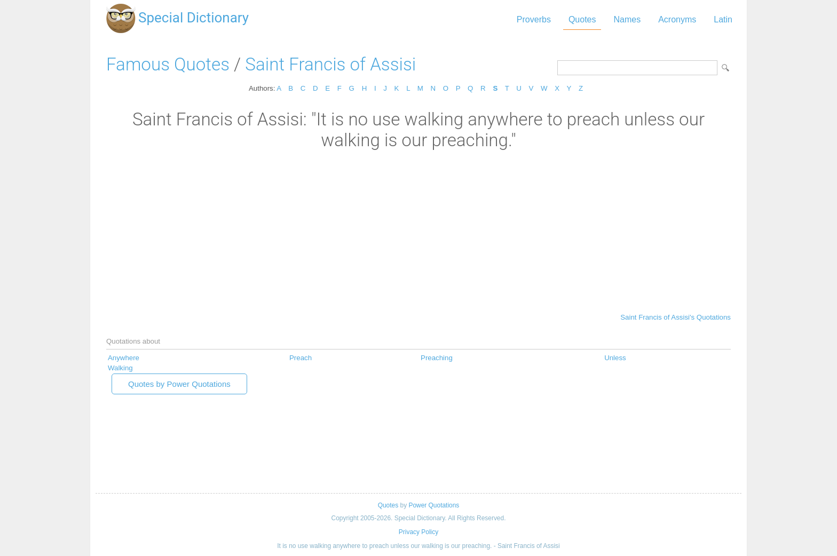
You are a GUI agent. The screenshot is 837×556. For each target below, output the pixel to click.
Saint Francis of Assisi (330, 64)
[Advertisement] (418, 230)
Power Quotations (433, 505)
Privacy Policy (418, 532)
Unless (615, 358)
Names (627, 19)
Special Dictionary (193, 18)
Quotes (582, 19)
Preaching (437, 358)
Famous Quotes (168, 64)
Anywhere (123, 358)
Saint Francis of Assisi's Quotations (675, 317)
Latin (723, 19)
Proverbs (534, 19)
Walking (120, 368)
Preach (300, 358)
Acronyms (677, 19)
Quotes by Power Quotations (179, 383)
